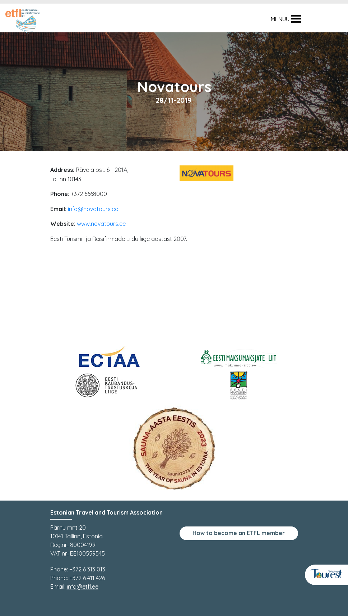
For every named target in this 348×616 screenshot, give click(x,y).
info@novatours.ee (93, 209)
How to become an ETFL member (238, 533)
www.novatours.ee (101, 223)
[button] (280, 19)
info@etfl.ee (82, 586)
